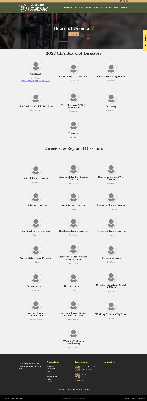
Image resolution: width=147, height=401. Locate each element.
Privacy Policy (61, 389)
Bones (84, 375)
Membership (68, 8)
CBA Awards (79, 8)
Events (88, 8)
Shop (96, 8)
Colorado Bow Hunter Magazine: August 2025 (89, 368)
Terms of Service (70, 389)
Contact (124, 8)
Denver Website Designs (17, 398)
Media (116, 8)
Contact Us (73, 34)
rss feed (139, 398)
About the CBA (106, 8)
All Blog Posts (80, 380)
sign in (143, 398)
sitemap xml (133, 398)
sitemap (127, 398)
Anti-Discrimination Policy (83, 389)
